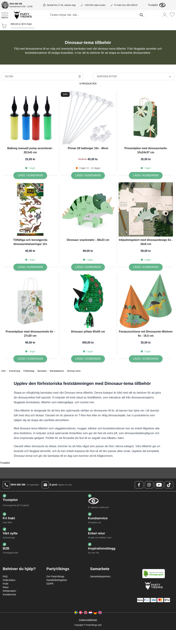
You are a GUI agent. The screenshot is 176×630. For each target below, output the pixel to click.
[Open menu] (4, 15)
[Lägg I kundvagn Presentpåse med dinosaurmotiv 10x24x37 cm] (145, 175)
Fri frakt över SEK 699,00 (126, 5)
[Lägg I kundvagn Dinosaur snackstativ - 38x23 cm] (88, 267)
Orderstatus (9, 580)
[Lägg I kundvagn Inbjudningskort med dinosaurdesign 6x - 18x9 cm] (145, 267)
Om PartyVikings (55, 576)
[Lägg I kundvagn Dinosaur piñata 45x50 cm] (88, 358)
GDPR (49, 583)
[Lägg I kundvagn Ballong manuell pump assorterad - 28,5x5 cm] (30, 175)
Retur (6, 587)
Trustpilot (153, 5)
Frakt (5, 583)
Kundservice (9, 594)
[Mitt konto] (165, 15)
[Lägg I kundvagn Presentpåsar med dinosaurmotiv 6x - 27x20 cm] (30, 358)
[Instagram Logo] (149, 484)
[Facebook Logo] (139, 484)
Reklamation (9, 590)
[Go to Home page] (22, 15)
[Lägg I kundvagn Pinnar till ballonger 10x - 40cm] (88, 175)
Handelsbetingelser (56, 580)
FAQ (5, 576)
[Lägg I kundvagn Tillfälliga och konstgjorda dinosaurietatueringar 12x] (30, 267)
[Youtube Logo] (159, 484)
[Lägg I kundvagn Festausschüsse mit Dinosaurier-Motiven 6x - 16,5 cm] (145, 358)
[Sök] (141, 15)
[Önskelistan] (172, 14)
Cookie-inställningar (88, 620)
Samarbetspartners (100, 576)
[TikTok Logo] (169, 484)
